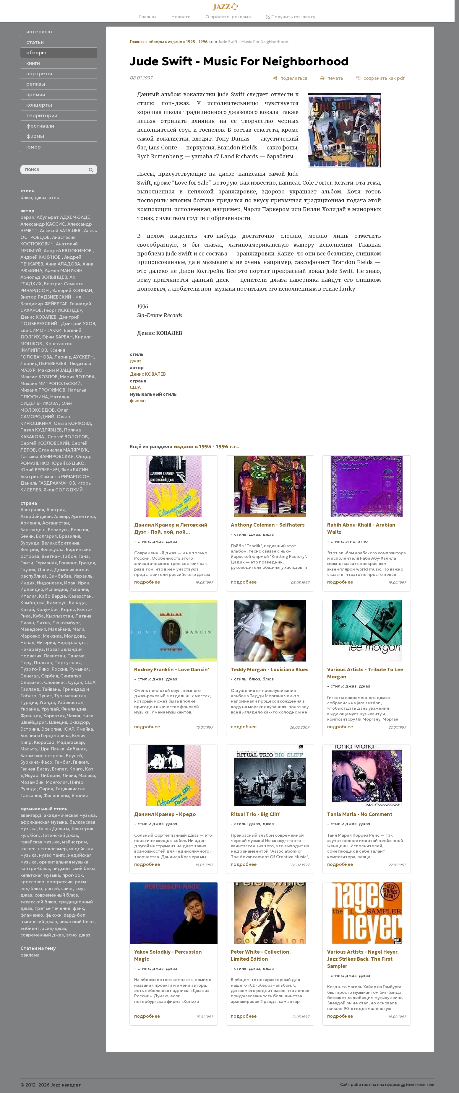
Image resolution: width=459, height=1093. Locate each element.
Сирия (46, 788)
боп (34, 835)
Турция (28, 702)
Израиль (83, 576)
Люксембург (66, 622)
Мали (78, 629)
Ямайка (85, 729)
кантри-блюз (35, 868)
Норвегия (30, 656)
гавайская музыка (40, 842)
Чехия (73, 716)
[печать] (331, 78)
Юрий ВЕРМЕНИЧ (39, 470)
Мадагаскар (70, 742)
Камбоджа (32, 602)
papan (27, 217)
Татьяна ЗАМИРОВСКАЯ (47, 456)
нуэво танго (52, 855)
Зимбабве (60, 576)
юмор (33, 147)
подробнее (147, 582)
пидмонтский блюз (73, 868)
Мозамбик (31, 782)
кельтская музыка (40, 875)
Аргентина (83, 516)
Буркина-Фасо (36, 762)
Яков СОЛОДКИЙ (63, 490)
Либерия (50, 775)
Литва (43, 622)
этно (54, 197)
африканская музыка (43, 822)
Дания (45, 569)
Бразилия (69, 536)
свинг (67, 888)
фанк (78, 908)
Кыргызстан (59, 616)
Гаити (26, 563)
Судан (75, 682)
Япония (80, 795)
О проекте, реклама (228, 16)
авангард (30, 815)
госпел (27, 848)
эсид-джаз (54, 928)
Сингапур (70, 676)
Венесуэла (52, 549)
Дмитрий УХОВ (78, 323)
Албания (76, 749)
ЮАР (69, 729)
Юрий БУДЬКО (68, 463)
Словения (55, 682)
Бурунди (29, 543)
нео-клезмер (52, 848)
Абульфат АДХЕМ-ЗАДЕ (64, 217)
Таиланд (30, 689)
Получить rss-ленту (290, 16)
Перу (26, 662)
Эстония (29, 729)
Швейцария (33, 722)
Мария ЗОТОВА (77, 376)
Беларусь (58, 529)
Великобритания (60, 543)
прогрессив (59, 882)
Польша (43, 662)
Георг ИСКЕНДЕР (63, 310)
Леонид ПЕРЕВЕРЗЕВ (43, 363)
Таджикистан (70, 788)
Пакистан (54, 656)
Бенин (27, 536)
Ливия (69, 775)
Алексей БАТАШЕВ (61, 230)
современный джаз (42, 935)
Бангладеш (33, 529)
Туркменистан (70, 695)
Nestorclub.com (420, 1084)
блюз (26, 197)
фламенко (31, 915)
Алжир (61, 516)
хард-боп (74, 915)
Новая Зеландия (64, 649)
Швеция (58, 722)
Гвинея (80, 762)
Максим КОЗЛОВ (39, 376)
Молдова (74, 636)
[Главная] (227, 7)
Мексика (52, 636)
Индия (27, 583)
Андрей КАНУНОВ (41, 257)
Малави (86, 775)
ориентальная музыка (63, 862)
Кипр (26, 742)
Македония (33, 629)
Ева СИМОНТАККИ (40, 330)
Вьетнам (51, 556)
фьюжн (53, 915)
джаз (40, 197)
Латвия (83, 616)
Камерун (57, 602)
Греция (87, 563)
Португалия (67, 662)
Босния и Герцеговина (45, 735)
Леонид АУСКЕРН (74, 357)
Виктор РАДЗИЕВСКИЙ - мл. (51, 297)
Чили (87, 716)
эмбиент (30, 928)
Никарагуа (32, 649)
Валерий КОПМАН (72, 290)
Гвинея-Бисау (35, 769)
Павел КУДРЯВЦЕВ (41, 430)
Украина (29, 709)
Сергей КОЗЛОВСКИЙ (44, 443)
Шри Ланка (51, 749)
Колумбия (47, 609)
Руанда (28, 788)
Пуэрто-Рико (34, 669)
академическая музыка (70, 815)
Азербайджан (36, 516)
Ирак (69, 583)
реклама (30, 955)
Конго (76, 769)
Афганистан (55, 523)
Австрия (55, 509)
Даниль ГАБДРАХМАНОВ (47, 483)
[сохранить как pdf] (380, 78)
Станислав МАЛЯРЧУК (63, 450)
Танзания (30, 795)
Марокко (30, 636)
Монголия (57, 782)
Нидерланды (72, 642)
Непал (27, 642)
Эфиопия (51, 729)
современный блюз (56, 895)
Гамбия (63, 762)
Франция (30, 716)
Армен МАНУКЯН (63, 270)
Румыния (79, 669)
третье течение (52, 908)
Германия (46, 563)
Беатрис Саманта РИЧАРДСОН (55, 476)
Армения (30, 523)
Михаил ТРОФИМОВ (42, 390)
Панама (76, 656)
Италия (28, 596)
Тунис (45, 695)
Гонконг (68, 563)
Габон (69, 556)
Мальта (28, 749)
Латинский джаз (59, 835)
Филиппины (56, 795)
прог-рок (72, 875)
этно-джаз (78, 935)
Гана (84, 556)
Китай (27, 609)
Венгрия (29, 549)
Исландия (56, 589)
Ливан (27, 622)
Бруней (74, 755)
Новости (181, 16)
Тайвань (51, 689)
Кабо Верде (52, 596)
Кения (78, 735)
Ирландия (31, 589)
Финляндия (73, 709)
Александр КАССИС (42, 224)
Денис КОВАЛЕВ (38, 317)
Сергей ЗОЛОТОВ (68, 436)
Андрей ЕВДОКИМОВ (68, 250)
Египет (59, 769)
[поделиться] (290, 78)
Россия (59, 669)
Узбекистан (70, 702)
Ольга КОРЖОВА (72, 423)
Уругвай (50, 709)
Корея (68, 609)
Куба (38, 616)
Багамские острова (42, 755)
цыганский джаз (38, 921)
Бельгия (79, 529)
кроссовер (32, 882)
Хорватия (54, 716)
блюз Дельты (54, 828)
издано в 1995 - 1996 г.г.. (191, 41)
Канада (77, 602)
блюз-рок (82, 828)
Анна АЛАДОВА (63, 264)
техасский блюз (38, 902)
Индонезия (49, 583)
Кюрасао (44, 742)
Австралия (32, 509)
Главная (148, 16)
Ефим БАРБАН (57, 337)
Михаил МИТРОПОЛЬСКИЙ (50, 383)
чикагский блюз (77, 921)
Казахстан (80, 596)
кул (24, 835)
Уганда (47, 702)
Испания (78, 589)
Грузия (27, 569)
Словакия (31, 682)
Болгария (46, 536)
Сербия (49, 676)
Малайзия (59, 629)
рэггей (52, 888)
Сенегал (29, 676)
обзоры (156, 41)
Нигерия (46, 642)
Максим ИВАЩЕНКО (60, 370)
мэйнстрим (74, 842)
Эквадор (79, 722)
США (90, 682)
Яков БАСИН (74, 470)
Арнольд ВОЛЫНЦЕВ (43, 277)
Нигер (76, 782)
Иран (83, 583)
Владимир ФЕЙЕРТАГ (43, 304)
